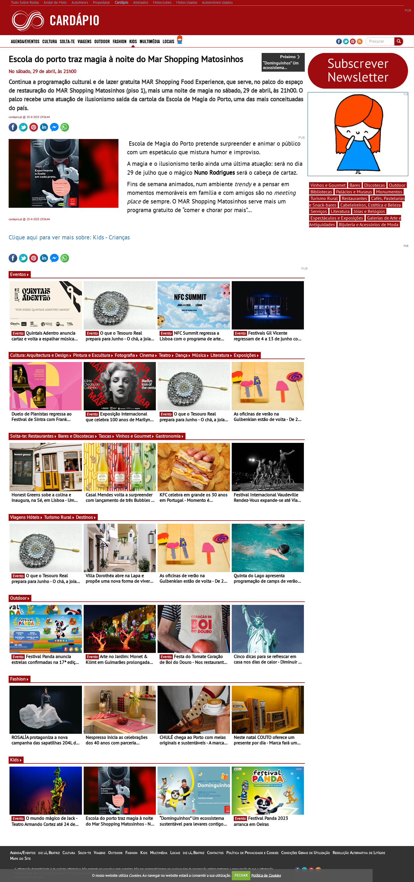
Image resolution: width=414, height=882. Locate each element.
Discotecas (374, 185)
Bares (355, 185)
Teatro (166, 355)
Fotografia (126, 355)
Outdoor (102, 41)
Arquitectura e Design (49, 355)
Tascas (107, 436)
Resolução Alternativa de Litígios (359, 852)
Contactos (215, 852)
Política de (266, 875)
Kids (133, 41)
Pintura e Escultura (93, 355)
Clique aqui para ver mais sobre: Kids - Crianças (69, 237)
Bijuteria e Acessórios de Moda (368, 224)
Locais (168, 41)
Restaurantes (42, 436)
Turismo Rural (59, 517)
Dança (183, 355)
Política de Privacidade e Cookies (252, 852)
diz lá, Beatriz (49, 852)
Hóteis (35, 517)
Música (200, 355)
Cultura (49, 41)
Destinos (86, 517)
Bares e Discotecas (77, 436)
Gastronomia (170, 436)
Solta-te (67, 41)
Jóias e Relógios (369, 211)
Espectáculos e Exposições (336, 218)
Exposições (246, 355)
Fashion (119, 41)
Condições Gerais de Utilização (305, 852)
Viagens (84, 41)
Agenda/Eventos (25, 41)
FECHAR (241, 875)
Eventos (19, 274)
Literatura (221, 355)
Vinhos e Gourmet (135, 436)
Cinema (148, 355)
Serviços (318, 211)
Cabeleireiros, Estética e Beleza (370, 205)
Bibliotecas (321, 192)
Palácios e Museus (354, 192)
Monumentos (389, 192)
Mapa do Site (20, 858)
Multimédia (150, 41)
